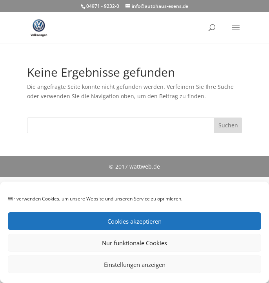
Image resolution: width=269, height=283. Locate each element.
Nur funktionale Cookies (134, 243)
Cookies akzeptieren (134, 221)
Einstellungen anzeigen (134, 264)
